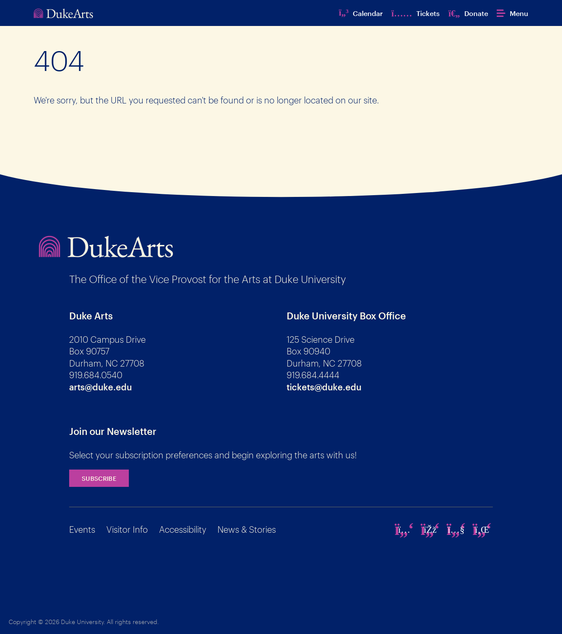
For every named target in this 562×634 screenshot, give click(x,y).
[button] (512, 13)
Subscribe (99, 478)
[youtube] (456, 529)
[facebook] (430, 529)
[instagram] (404, 529)
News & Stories (246, 529)
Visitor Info (127, 529)
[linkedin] (482, 529)
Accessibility (182, 529)
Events (82, 529)
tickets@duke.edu (324, 387)
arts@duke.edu (100, 387)
